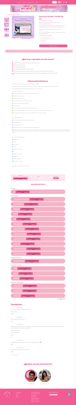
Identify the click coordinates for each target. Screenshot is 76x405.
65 (13, 354)
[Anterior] (7, 16)
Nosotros (24, 2)
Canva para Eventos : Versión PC (14, 14)
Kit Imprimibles (31, 2)
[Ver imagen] (6, 20)
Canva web (43, 41)
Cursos (19, 2)
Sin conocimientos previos (45, 37)
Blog (36, 2)
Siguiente (16, 354)
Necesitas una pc (44, 40)
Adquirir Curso (56, 178)
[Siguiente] (7, 39)
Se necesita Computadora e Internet (47, 38)
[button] (64, 2)
